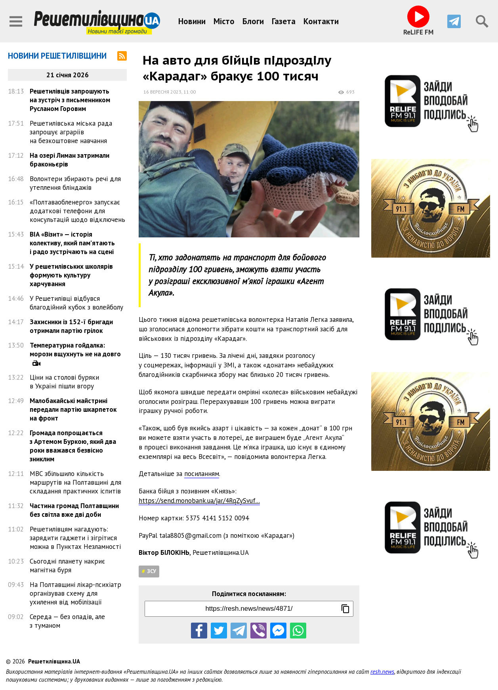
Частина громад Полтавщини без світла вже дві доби (74, 510)
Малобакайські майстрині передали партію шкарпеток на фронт (73, 409)
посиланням (201, 473)
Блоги (253, 21)
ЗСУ (151, 571)
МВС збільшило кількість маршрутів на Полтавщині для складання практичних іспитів (75, 482)
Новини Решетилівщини (57, 55)
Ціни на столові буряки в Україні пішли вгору (64, 381)
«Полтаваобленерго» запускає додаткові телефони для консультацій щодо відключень (77, 211)
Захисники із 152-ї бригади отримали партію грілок (71, 326)
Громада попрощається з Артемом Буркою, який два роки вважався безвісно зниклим (73, 445)
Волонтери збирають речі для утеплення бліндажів (75, 183)
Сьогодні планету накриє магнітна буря (67, 565)
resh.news (382, 671)
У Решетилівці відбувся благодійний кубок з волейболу (76, 303)
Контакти (321, 21)
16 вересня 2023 (162, 92)
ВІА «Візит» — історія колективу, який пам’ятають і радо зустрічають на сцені (72, 243)
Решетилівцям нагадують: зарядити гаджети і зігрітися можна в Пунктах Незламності (75, 538)
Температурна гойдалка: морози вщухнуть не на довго (75, 349)
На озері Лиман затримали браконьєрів (69, 159)
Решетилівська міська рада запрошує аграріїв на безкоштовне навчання (71, 132)
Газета (284, 21)
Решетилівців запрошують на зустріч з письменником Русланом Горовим (70, 100)
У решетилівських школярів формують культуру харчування (71, 275)
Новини (192, 21)
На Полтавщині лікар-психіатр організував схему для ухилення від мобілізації (75, 593)
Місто (224, 21)
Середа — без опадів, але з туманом (67, 621)
